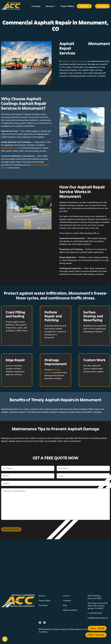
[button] (5, 639)
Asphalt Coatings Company (74, 61)
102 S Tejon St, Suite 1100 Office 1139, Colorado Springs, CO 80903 (97, 605)
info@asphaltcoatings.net (97, 618)
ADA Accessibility (70, 610)
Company (36, 6)
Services (52, 6)
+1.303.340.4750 (94, 613)
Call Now (84, 6)
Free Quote (102, 6)
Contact (66, 596)
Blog (65, 605)
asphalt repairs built (10, 148)
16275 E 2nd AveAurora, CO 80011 (94, 597)
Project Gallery (67, 6)
